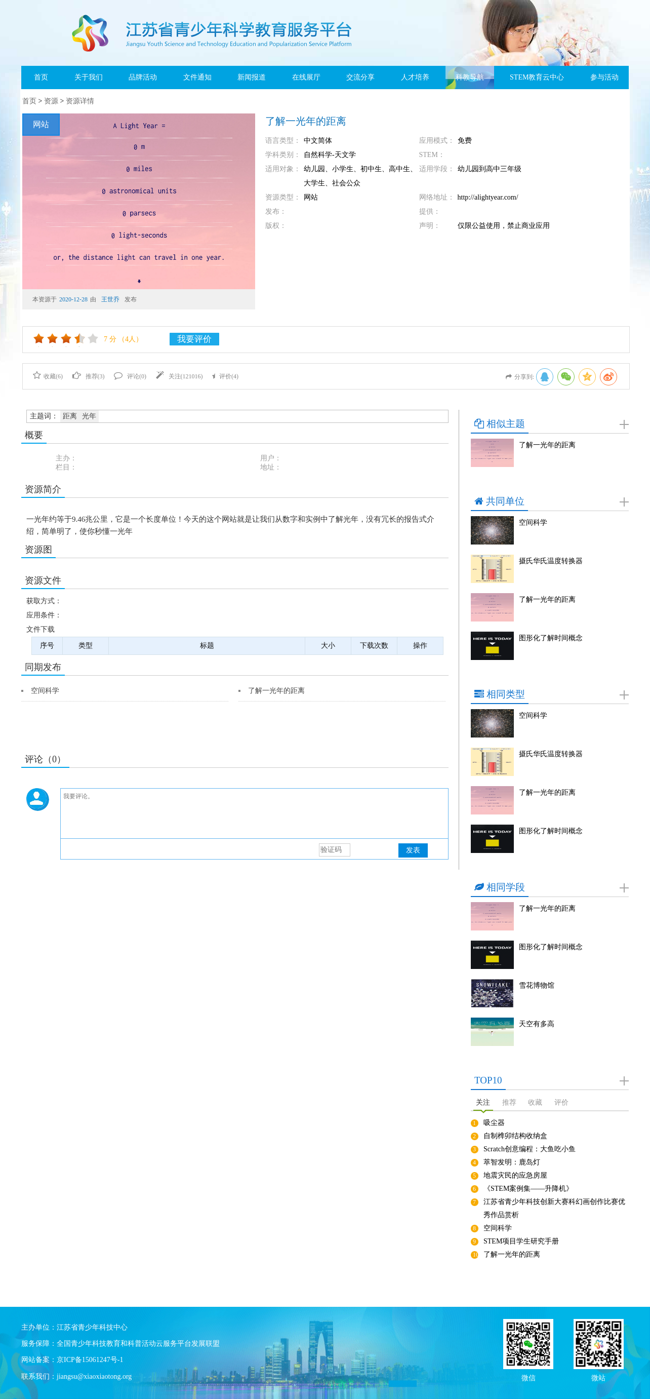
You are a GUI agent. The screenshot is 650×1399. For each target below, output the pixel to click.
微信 (528, 1377)
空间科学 (45, 690)
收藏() (48, 376)
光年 (89, 416)
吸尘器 (494, 1122)
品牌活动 (143, 77)
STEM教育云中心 (537, 77)
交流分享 (360, 77)
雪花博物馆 (536, 985)
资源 (51, 101)
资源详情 (80, 101)
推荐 (509, 1102)
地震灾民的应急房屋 (515, 1175)
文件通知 (197, 77)
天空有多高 (536, 1024)
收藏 (535, 1102)
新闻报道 (251, 77)
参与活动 (604, 77)
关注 (483, 1102)
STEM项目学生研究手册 (521, 1241)
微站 (598, 1377)
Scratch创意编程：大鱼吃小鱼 (529, 1149)
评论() (130, 376)
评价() (225, 376)
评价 (561, 1102)
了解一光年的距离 (276, 690)
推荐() (88, 376)
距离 (70, 416)
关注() (179, 376)
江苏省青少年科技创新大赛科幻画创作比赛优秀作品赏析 (554, 1208)
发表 (413, 850)
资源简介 (43, 489)
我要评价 (194, 339)
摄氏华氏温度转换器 (551, 561)
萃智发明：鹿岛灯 (511, 1162)
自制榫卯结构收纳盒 (515, 1136)
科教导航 (470, 77)
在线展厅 (306, 77)
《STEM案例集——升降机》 (528, 1188)
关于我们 (88, 77)
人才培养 (415, 77)
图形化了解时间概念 (551, 638)
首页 (41, 77)
